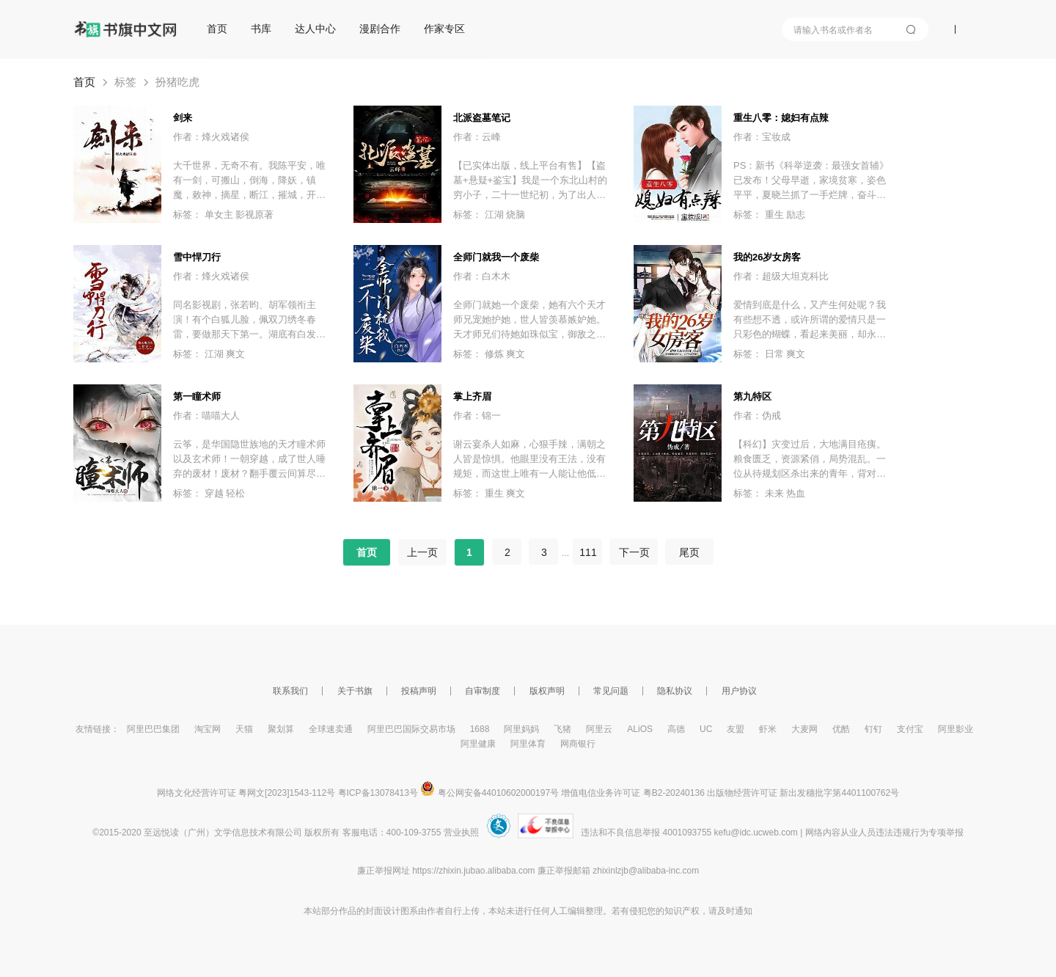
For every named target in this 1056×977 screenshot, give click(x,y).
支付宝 (910, 729)
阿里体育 (528, 744)
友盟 (735, 729)
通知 (743, 911)
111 (587, 552)
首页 (217, 28)
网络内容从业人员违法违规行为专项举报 (884, 832)
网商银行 (577, 744)
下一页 (633, 552)
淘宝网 (207, 729)
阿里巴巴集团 (153, 729)
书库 (261, 28)
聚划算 (281, 729)
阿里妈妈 (521, 729)
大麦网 (804, 729)
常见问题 (610, 691)
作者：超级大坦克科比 (781, 276)
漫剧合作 (379, 28)
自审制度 (482, 691)
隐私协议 (674, 691)
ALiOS (640, 729)
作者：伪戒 (757, 415)
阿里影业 (955, 729)
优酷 (841, 729)
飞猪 (562, 729)
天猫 (244, 729)
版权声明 (547, 691)
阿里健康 (478, 744)
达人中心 (315, 28)
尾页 (689, 552)
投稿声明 (418, 691)
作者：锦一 (477, 415)
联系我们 (290, 691)
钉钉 (873, 729)
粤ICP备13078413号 (378, 793)
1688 (480, 729)
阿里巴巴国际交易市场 (411, 729)
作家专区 (444, 28)
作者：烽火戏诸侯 (211, 136)
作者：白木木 (481, 276)
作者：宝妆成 (762, 136)
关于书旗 (355, 691)
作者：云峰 (477, 136)
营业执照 (461, 832)
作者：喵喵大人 (206, 415)
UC (706, 729)
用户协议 (739, 691)
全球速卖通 (331, 729)
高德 (676, 729)
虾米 (768, 729)
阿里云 (599, 729)
